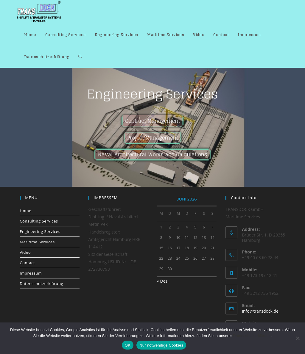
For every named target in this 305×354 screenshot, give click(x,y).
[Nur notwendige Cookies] (298, 338)
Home (25, 210)
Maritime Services (37, 242)
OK (127, 345)
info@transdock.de (260, 311)
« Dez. (163, 281)
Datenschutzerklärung (41, 283)
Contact (27, 262)
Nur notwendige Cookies (161, 345)
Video (25, 252)
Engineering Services (40, 231)
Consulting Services (39, 221)
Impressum (31, 273)
